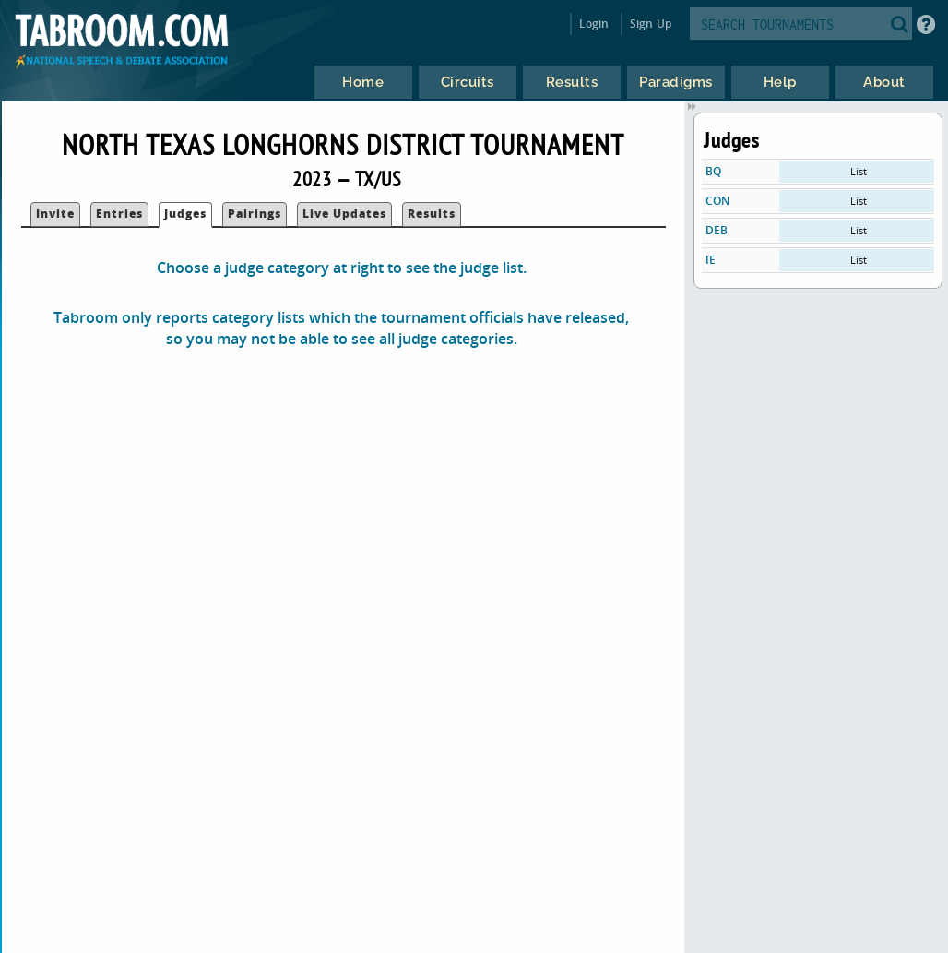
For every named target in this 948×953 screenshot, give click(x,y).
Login (594, 23)
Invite (55, 213)
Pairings (254, 213)
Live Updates (344, 213)
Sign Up (650, 23)
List (858, 171)
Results (432, 213)
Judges (185, 213)
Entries (119, 213)
